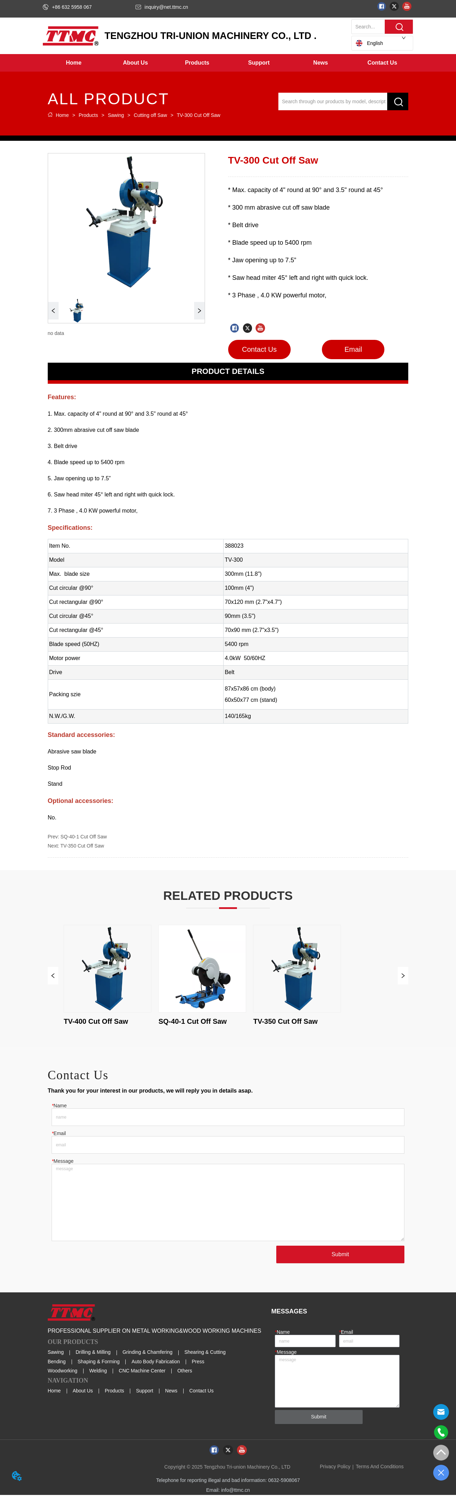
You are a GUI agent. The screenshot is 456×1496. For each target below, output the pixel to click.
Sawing (115, 115)
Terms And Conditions (380, 1467)
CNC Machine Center (142, 1371)
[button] (135, 62)
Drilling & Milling (93, 1353)
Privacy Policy (335, 1467)
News (171, 1392)
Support (144, 1392)
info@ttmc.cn (235, 1491)
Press (198, 1362)
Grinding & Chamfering (147, 1353)
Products (88, 115)
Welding (98, 1371)
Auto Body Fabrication (156, 1362)
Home (62, 115)
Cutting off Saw (150, 115)
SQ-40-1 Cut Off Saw (83, 836)
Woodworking (63, 1371)
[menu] (228, 63)
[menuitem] (135, 63)
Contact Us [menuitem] (382, 63)
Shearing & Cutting (205, 1353)
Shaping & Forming (99, 1362)
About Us (83, 1392)
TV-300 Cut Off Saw (198, 115)
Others (184, 1371)
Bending (57, 1362)
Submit (340, 1255)
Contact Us (201, 1392)
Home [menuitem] (73, 63)
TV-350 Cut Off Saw (82, 846)
